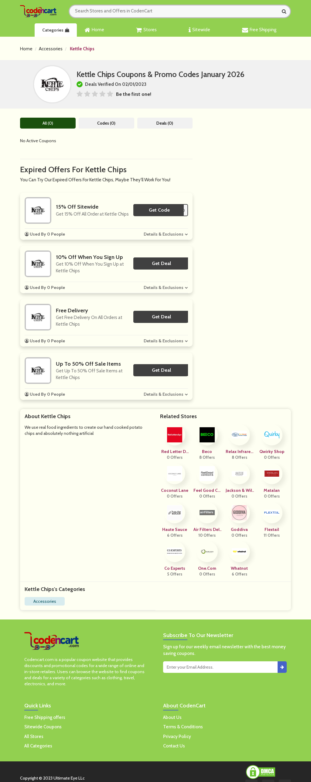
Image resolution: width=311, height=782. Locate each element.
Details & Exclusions (163, 234)
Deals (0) (164, 123)
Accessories (51, 49)
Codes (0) (106, 123)
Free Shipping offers (44, 717)
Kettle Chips (82, 49)
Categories (55, 30)
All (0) (48, 123)
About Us (172, 717)
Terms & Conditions (183, 727)
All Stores (33, 736)
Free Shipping (259, 30)
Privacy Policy (177, 736)
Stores (146, 30)
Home (94, 30)
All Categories (38, 746)
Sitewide (199, 30)
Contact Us (174, 746)
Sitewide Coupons (43, 727)
